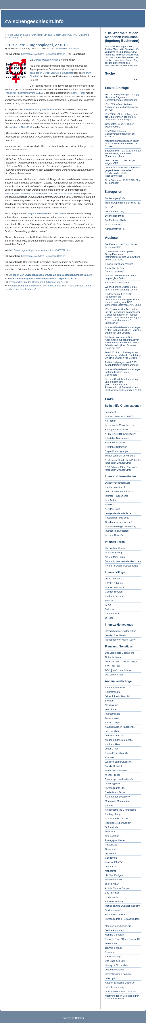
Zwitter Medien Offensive (47, 59)
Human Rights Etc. (115, 788)
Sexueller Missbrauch (116, 753)
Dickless (109, 609)
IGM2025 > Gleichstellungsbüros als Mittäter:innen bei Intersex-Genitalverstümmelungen (122, 117)
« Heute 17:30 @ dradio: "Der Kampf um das (28, 34)
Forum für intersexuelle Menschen (123, 561)
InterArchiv (110, 500)
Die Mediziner (112, 220)
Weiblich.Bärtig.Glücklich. (118, 761)
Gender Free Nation (115, 635)
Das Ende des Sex (115, 961)
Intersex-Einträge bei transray (120, 526)
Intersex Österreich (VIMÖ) (119, 416)
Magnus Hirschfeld (38, 213)
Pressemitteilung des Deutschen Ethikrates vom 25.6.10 (38, 282)
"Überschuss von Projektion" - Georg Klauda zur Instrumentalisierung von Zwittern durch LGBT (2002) (122, 255)
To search (140, 2)
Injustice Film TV (113, 862)
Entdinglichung (112, 814)
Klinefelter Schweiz (115, 442)
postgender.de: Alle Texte (118, 513)
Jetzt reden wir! (113, 910)
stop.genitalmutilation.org (118, 926)
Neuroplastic (111, 705)
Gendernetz (111, 857)
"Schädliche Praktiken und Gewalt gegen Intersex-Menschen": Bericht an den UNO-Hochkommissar (123, 171)
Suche (110, 73)
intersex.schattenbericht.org (119, 491)
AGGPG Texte (112, 509)
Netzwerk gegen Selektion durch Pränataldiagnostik (122, 997)
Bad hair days (112, 892)
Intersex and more (114, 587)
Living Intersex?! (113, 578)
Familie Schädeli (113, 766)
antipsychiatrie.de (114, 735)
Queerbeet (110, 849)
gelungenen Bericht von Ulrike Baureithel (51, 72)
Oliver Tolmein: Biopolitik (118, 696)
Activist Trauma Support (117, 888)
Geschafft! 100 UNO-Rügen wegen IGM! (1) (119, 125)
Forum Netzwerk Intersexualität (121, 565)
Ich (106, 207)
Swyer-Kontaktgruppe (116, 451)
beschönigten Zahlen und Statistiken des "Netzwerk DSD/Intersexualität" (43, 193)
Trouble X (110, 831)
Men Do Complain (114, 934)
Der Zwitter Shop (114, 674)
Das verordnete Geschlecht (119, 652)
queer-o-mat (111, 748)
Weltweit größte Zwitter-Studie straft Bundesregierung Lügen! (121, 288)
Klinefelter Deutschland (117, 438)
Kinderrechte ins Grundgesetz (120, 809)
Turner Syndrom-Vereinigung (120, 455)
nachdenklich (112, 731)
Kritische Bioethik (114, 901)
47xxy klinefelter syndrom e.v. (120, 433)
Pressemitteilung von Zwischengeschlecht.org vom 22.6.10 (42, 278)
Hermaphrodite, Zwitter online (120, 631)
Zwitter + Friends (114, 596)
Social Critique (112, 722)
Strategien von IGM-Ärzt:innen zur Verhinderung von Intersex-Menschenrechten (123, 153)
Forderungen (111, 198)
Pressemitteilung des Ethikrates (40, 109)
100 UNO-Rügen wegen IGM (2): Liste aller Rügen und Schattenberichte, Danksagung (122, 97)
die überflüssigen (114, 875)
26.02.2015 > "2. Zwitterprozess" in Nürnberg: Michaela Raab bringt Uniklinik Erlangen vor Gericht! (123, 355)
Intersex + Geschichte (116, 495)
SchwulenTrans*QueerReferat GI (122, 939)
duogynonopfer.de (114, 969)
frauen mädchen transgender (120, 726)
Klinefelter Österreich (116, 447)
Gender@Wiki (112, 783)
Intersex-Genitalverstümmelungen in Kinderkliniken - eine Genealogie (123, 372)
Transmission (112, 718)
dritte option (111, 978)
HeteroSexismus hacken (118, 974)
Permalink (74, 48)
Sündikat (109, 805)
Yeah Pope (110, 709)
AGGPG (109, 504)
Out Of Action (112, 884)
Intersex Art (111, 224)
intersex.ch (110, 412)
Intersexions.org (113, 552)
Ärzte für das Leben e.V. (117, 796)
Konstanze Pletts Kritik (20, 127)
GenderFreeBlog (113, 591)
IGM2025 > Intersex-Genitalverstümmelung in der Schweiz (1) (120, 134)
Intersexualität (112, 713)
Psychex (109, 757)
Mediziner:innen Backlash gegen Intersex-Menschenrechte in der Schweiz (122, 143)
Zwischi (109, 600)
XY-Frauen (110, 420)
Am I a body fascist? (115, 687)
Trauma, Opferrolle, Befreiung (120, 202)
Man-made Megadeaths (117, 801)
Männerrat (110, 871)
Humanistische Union (116, 914)
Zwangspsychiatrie (115, 840)
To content (116, 2)
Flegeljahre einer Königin (118, 822)
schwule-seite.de (114, 947)
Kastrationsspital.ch (115, 487)
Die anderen (111, 211)
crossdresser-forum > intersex (120, 991)
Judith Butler (59, 213)
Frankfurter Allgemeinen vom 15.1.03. (24, 92)
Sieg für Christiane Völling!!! (119, 264)
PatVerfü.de (111, 844)
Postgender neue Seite (117, 517)
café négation (112, 836)
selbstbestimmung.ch (116, 987)
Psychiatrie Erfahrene (116, 818)
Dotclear (79, 1018)
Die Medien (61, 48)
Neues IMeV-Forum (115, 557)
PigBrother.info (112, 692)
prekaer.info (111, 866)
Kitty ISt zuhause (114, 583)
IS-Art (108, 604)
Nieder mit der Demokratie (119, 740)
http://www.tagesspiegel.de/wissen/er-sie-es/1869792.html (39, 250)
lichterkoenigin (112, 613)
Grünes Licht (111, 827)
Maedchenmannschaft (116, 770)
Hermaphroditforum (115, 548)
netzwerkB (110, 853)
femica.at (110, 952)
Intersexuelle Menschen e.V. (120, 425)
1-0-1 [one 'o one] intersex (118, 670)
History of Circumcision (117, 965)
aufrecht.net (111, 943)
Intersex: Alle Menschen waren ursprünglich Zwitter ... (121, 277)
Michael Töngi (112, 774)
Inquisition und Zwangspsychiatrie (123, 905)
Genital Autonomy (114, 930)
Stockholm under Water (117, 282)
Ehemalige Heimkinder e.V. (119, 779)
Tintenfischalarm (113, 657)
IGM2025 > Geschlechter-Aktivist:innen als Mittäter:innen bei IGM (121, 107)
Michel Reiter (78, 92)
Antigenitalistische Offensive (120, 982)
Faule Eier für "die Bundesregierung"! (114, 269)
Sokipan (109, 700)
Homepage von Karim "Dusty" (120, 639)
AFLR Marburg (112, 956)
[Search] (119, 79)
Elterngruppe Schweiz (116, 429)
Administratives (113, 229)
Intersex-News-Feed (115, 535)
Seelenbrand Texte (115, 792)
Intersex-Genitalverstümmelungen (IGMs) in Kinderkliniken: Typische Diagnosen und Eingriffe (123, 330)
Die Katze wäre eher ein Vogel (121, 661)
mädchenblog (112, 897)
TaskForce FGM (113, 879)
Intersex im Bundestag (116, 530)
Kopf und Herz (112, 744)
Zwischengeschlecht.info (34, 21)
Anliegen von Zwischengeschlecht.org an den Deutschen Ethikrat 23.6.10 (50, 275)
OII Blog (109, 618)
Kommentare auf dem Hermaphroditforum (43, 54)
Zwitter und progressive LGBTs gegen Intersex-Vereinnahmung (121, 363)
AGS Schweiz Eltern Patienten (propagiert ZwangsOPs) (121, 468)
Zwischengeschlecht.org (117, 482)
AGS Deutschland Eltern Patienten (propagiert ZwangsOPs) (123, 461)
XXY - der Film (112, 666)
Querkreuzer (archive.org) (118, 522)
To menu (127, 2)
